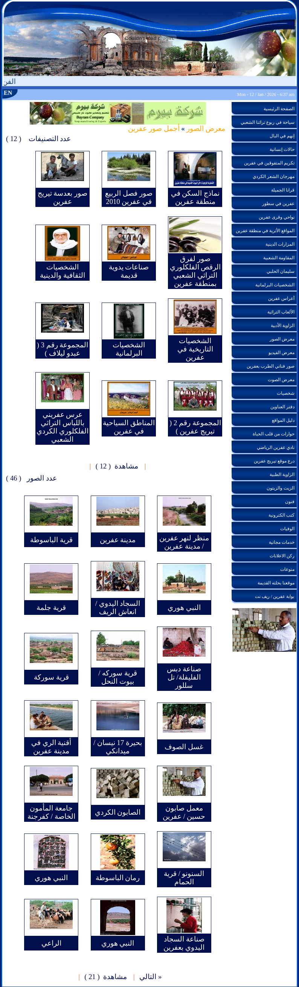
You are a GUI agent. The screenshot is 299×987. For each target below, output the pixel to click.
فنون (289, 501)
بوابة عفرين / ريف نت (274, 596)
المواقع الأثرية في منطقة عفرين (265, 230)
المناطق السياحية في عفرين (129, 427)
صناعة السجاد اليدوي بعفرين (183, 943)
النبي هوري (184, 607)
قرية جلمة (51, 607)
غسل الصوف (184, 747)
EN (8, 93)
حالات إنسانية (282, 149)
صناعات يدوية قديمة (129, 271)
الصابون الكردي (118, 812)
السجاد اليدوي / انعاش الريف (117, 607)
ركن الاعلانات (282, 555)
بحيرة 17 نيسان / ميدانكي (117, 747)
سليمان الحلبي (280, 271)
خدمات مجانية (281, 542)
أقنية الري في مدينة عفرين (51, 747)
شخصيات (285, 393)
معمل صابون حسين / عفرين (184, 812)
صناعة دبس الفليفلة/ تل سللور (184, 677)
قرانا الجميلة (282, 190)
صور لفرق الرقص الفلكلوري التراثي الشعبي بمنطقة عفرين (195, 271)
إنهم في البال (282, 135)
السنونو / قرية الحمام (184, 878)
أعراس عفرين (281, 298)
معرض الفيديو (281, 352)
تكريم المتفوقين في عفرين (269, 163)
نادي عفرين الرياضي (275, 447)
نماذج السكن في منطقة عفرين (195, 197)
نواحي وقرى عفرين (276, 217)
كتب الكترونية (281, 515)
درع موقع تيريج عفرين (274, 461)
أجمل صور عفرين (153, 128)
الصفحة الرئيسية (279, 108)
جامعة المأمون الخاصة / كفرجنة (51, 812)
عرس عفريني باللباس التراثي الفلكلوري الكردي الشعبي (62, 427)
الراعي (51, 943)
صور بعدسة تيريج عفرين (62, 197)
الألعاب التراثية (280, 312)
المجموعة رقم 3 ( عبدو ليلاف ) (62, 349)
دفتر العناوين (282, 406)
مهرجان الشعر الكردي (273, 176)
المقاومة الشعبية (278, 257)
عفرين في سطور (278, 203)
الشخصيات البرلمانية (129, 349)
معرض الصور (205, 128)
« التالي (150, 977)
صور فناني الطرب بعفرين (270, 366)
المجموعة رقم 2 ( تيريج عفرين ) (195, 427)
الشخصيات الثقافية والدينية (62, 271)
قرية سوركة (51, 677)
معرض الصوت (281, 379)
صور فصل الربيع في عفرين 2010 (128, 197)
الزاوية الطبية (282, 474)
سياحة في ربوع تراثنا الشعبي (267, 122)
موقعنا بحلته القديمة (276, 583)
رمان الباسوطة (118, 878)
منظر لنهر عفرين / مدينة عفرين (184, 542)
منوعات (287, 569)
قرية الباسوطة (51, 540)
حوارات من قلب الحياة (273, 433)
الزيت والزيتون (280, 488)
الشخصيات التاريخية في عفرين (195, 349)
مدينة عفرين (118, 540)
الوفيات (287, 528)
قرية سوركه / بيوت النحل (117, 677)
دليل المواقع (283, 420)
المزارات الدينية (279, 244)
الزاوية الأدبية (282, 325)
